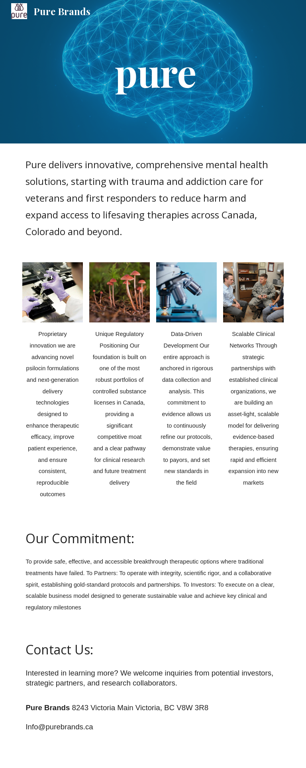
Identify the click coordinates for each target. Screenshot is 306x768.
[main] (175, 71)
